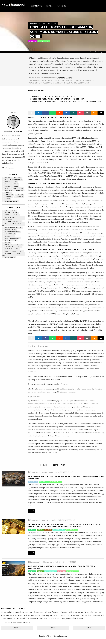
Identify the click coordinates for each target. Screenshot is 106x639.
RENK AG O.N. (8, 236)
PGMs (15, 184)
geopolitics (8, 194)
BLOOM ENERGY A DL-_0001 (12, 251)
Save (53, 628)
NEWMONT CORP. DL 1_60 (12, 221)
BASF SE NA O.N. (9, 257)
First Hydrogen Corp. (11, 238)
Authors (61, 6)
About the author (8, 167)
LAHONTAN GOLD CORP (11, 232)
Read (32, 511)
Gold (15, 186)
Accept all (17, 628)
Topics (49, 6)
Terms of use (52, 452)
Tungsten (7, 190)
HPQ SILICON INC (9, 210)
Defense (6, 192)
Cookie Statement (60, 636)
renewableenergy (10, 201)
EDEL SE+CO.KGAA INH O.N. (12, 244)
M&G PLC (6, 242)
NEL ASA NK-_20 (9, 234)
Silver (6, 188)
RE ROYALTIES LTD (9, 240)
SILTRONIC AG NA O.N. (11, 215)
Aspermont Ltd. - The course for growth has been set (58, 99)
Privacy (49, 636)
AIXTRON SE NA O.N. (10, 213)
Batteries (17, 177)
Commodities (17, 188)
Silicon (6, 177)
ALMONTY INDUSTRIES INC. (12, 227)
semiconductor (15, 179)
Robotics (19, 197)
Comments (36, 6)
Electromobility (10, 182)
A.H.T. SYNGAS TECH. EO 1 (12, 246)
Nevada (19, 194)
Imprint (42, 636)
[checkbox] (2, 622)
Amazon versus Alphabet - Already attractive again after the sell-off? (66, 101)
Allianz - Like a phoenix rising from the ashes (54, 96)
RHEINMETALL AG (9, 229)
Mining (6, 184)
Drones (6, 199)
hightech (19, 190)
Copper (6, 186)
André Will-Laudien (64, 78)
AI (4, 179)
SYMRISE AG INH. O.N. (11, 249)
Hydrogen (7, 197)
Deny (89, 628)
